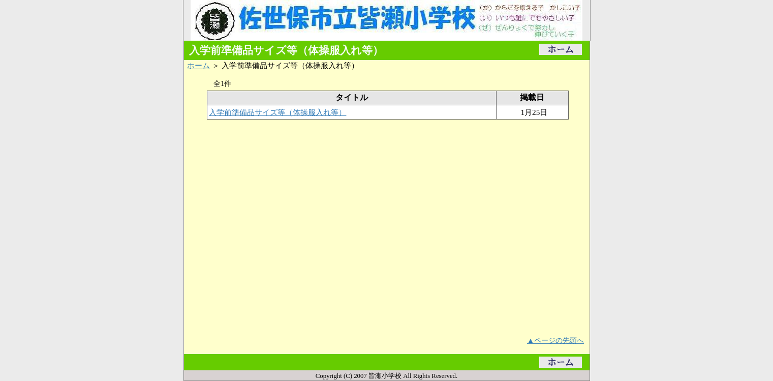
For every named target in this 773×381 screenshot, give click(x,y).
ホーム (198, 65)
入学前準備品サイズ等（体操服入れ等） (277, 112)
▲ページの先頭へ (555, 340)
